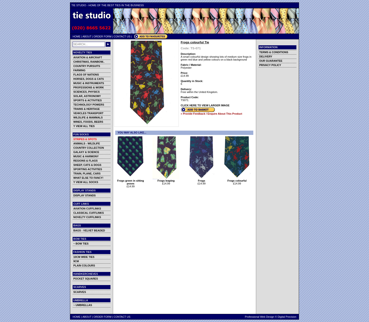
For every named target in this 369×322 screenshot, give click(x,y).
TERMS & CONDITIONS (273, 52)
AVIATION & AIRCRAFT (87, 57)
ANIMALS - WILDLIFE (86, 143)
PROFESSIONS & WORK (88, 87)
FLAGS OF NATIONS (86, 74)
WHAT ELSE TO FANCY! (88, 177)
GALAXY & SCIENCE (86, 152)
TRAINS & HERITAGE (86, 108)
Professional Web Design (259, 316)
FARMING (79, 70)
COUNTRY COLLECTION (88, 147)
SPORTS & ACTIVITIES (87, 100)
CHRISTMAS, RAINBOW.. (89, 61)
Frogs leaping (166, 179)
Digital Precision (287, 316)
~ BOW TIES (81, 243)
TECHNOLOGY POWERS (88, 104)
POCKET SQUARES (85, 278)
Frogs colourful (237, 179)
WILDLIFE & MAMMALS (88, 117)
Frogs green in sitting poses (131, 181)
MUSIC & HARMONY (86, 156)
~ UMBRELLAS (82, 305)
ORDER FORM (102, 36)
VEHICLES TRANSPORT (88, 113)
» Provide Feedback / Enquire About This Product (211, 113)
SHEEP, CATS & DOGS (87, 165)
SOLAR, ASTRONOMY (87, 96)
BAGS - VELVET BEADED (89, 230)
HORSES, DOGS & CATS (88, 78)
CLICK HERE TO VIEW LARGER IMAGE (205, 105)
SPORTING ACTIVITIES (87, 169)
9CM (76, 261)
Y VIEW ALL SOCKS (85, 182)
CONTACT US (122, 36)
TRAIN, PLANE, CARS (86, 173)
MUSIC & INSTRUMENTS (88, 83)
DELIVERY (265, 56)
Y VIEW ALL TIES (84, 126)
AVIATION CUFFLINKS (87, 208)
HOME (76, 36)
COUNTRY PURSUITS (86, 66)
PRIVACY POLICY (270, 65)
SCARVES (79, 292)
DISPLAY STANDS (84, 195)
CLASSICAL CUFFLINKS (88, 212)
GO (108, 44)
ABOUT (86, 36)
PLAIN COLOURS (84, 265)
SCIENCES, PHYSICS (86, 91)
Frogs (201, 179)
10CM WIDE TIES (84, 257)
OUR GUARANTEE (270, 60)
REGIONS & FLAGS (85, 160)
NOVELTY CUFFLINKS (87, 217)
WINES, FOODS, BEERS (88, 121)
